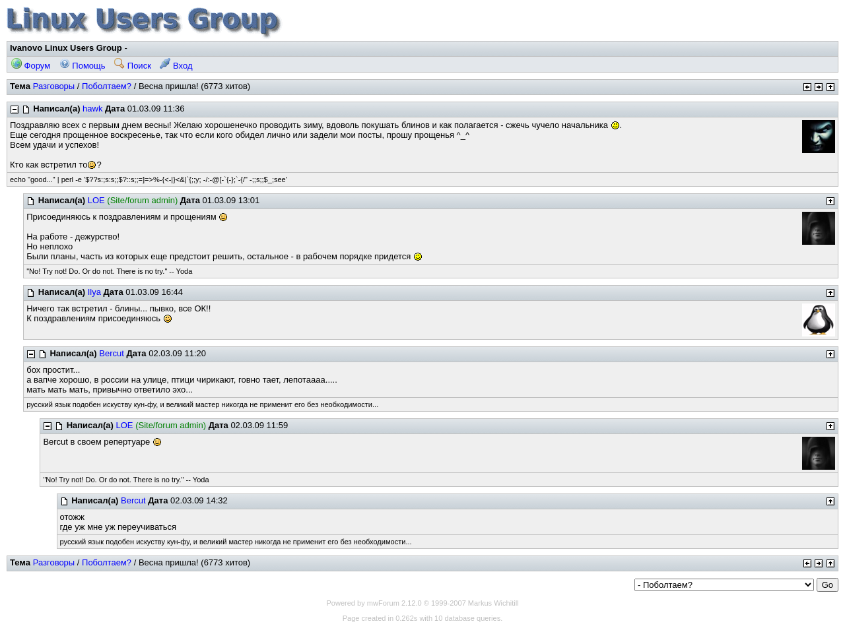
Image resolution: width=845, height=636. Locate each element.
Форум (30, 66)
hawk (92, 108)
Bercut (111, 353)
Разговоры (54, 86)
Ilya (94, 292)
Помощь (82, 66)
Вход (176, 66)
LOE (96, 200)
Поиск (132, 66)
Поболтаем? (106, 86)
